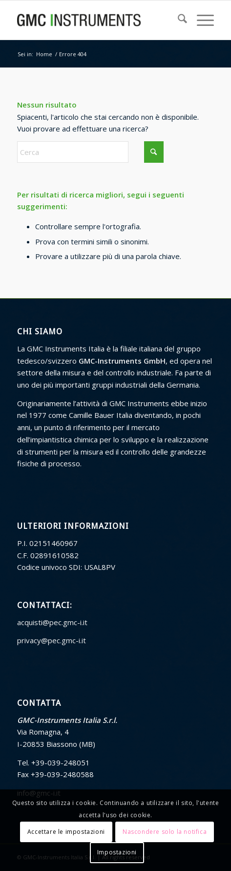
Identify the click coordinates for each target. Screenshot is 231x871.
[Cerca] (177, 20)
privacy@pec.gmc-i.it (51, 640)
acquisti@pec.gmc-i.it (52, 622)
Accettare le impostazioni (66, 831)
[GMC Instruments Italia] (95, 20)
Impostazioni (117, 852)
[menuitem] (177, 20)
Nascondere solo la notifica (165, 831)
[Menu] (200, 20)
